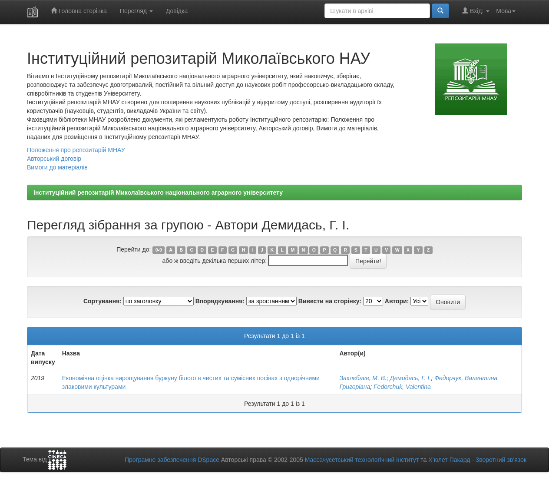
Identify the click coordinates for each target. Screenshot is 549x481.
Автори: (397, 301)
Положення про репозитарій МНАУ (76, 149)
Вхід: (475, 10)
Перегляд (136, 10)
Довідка (177, 10)
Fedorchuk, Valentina (402, 386)
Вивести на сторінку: (329, 301)
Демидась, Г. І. (410, 378)
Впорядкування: (220, 301)
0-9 (158, 249)
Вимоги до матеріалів (57, 167)
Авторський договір (54, 158)
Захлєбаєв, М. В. (363, 378)
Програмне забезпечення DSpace (172, 459)
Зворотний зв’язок (501, 459)
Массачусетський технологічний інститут (362, 459)
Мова (506, 10)
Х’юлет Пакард (449, 459)
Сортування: (102, 301)
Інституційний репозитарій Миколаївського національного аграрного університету (158, 192)
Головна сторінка (79, 10)
